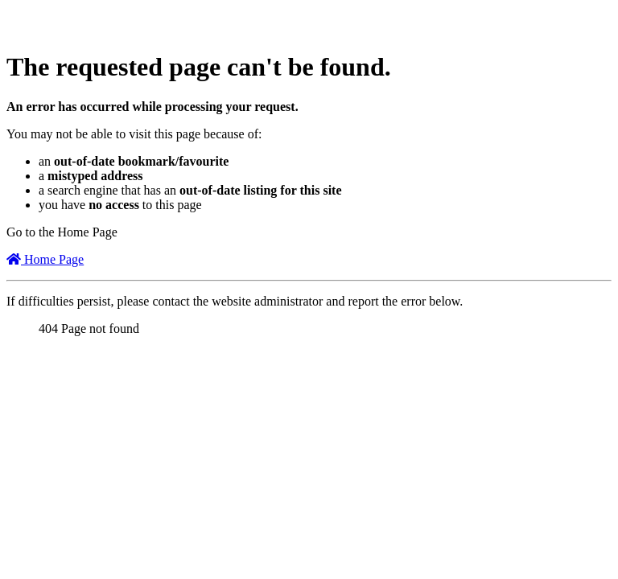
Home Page (45, 259)
